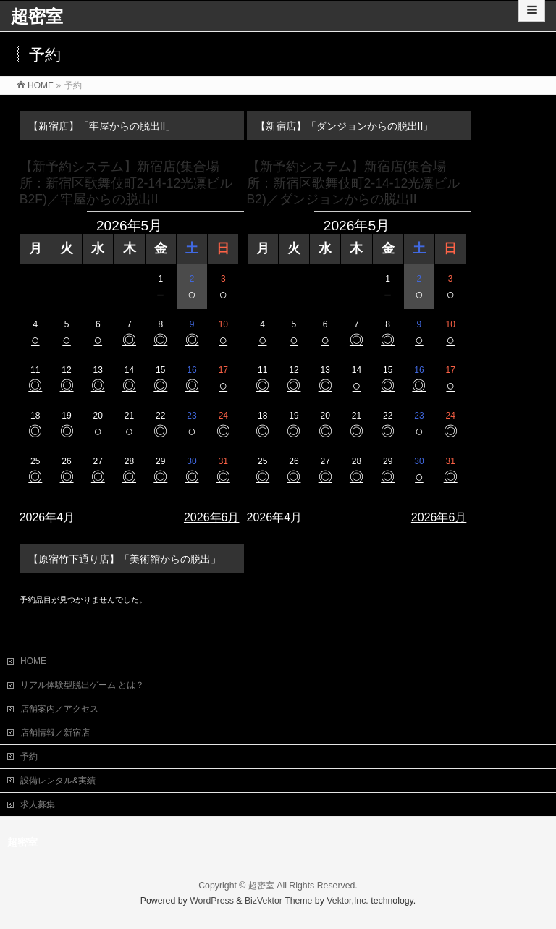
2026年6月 (212, 517)
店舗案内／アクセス (59, 707)
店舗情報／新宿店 (55, 731)
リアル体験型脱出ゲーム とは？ (82, 683)
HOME (33, 660)
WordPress (212, 899)
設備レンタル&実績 (58, 779)
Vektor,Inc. (347, 899)
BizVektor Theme (279, 899)
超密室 (37, 16)
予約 (29, 755)
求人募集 (37, 803)
